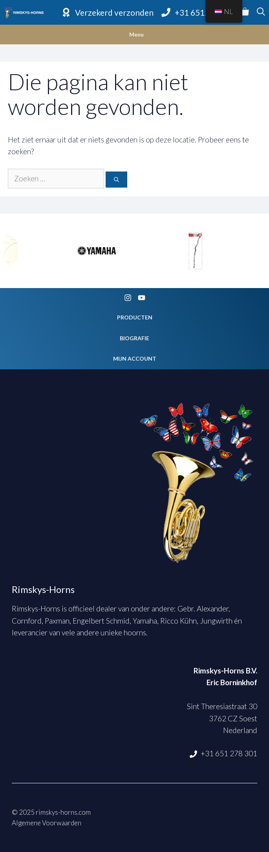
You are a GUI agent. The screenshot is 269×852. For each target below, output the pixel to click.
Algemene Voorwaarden (46, 823)
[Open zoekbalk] (261, 12)
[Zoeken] (116, 179)
